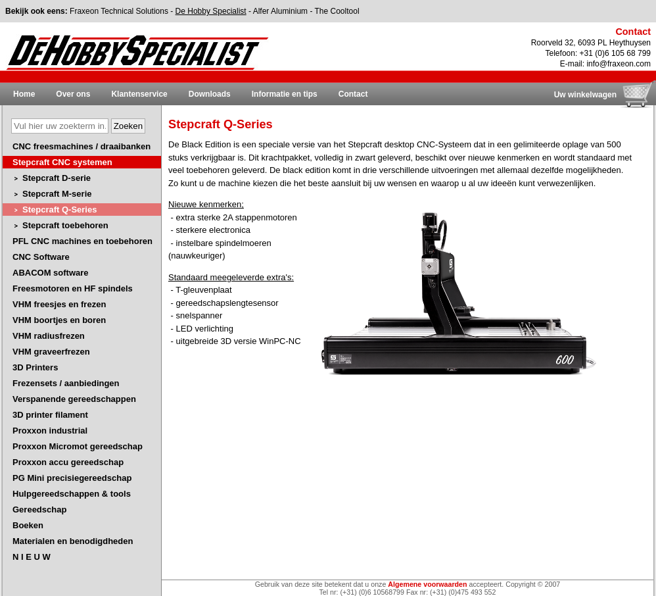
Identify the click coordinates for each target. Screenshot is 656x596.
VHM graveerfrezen (51, 352)
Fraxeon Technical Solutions (119, 11)
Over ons (73, 94)
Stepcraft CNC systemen (62, 162)
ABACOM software (50, 273)
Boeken (27, 525)
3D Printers (35, 367)
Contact (353, 94)
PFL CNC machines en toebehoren (82, 241)
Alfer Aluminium (280, 11)
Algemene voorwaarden (427, 584)
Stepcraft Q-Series (59, 209)
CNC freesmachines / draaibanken (81, 146)
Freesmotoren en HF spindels (72, 288)
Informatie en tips (284, 94)
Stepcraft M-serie (56, 194)
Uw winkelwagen (585, 94)
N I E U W (31, 557)
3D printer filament (50, 415)
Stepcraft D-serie (56, 178)
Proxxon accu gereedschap (68, 462)
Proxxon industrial (49, 430)
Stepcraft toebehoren (65, 225)
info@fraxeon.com (618, 63)
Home (24, 94)
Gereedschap (39, 509)
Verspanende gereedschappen (74, 399)
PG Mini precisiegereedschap (71, 478)
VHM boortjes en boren (59, 320)
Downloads (210, 94)
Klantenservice (139, 94)
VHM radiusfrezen (48, 336)
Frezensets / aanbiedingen (66, 383)
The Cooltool (337, 11)
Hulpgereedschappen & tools (71, 494)
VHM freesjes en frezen (59, 304)
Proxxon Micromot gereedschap (77, 446)
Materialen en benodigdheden (72, 541)
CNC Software (41, 257)
